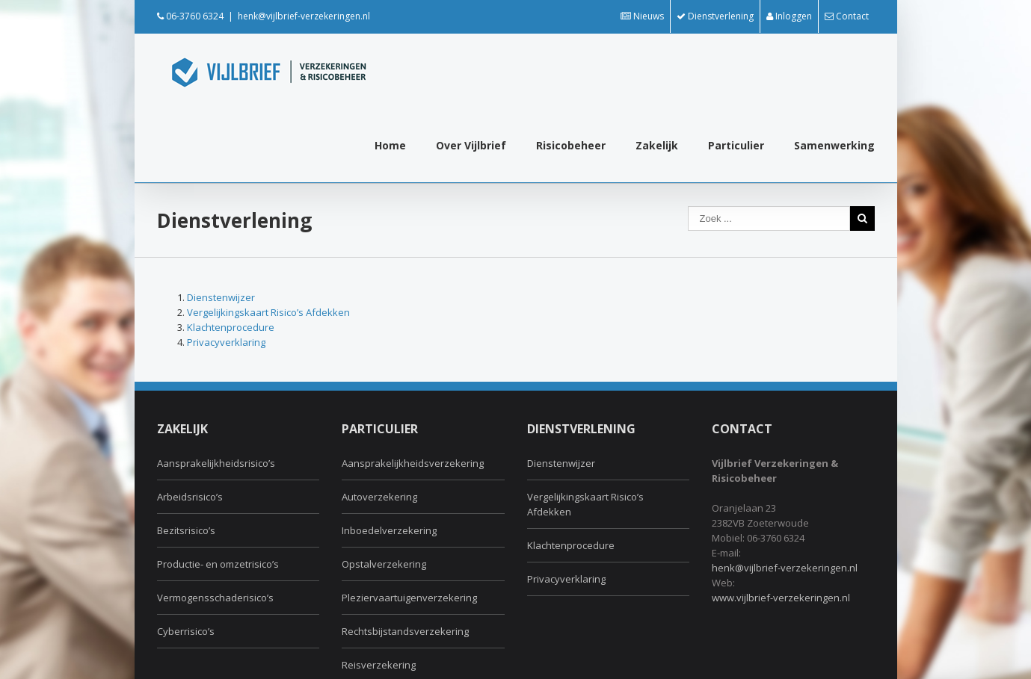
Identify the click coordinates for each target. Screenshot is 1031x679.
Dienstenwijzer (221, 297)
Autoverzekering (379, 496)
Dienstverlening (715, 16)
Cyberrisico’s (186, 631)
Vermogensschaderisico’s (215, 597)
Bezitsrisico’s (186, 530)
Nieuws (642, 16)
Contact (847, 16)
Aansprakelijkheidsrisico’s (216, 463)
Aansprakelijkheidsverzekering (413, 463)
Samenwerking (834, 145)
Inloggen (789, 16)
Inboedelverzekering (389, 530)
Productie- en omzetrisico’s (218, 564)
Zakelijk (656, 145)
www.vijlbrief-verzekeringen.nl (781, 597)
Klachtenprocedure (230, 327)
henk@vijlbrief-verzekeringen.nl (304, 16)
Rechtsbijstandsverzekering (405, 631)
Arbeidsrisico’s (190, 496)
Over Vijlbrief (471, 145)
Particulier (736, 145)
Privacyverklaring (226, 342)
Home (390, 145)
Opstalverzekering (384, 564)
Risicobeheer (571, 145)
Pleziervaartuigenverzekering (409, 597)
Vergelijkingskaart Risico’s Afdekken (268, 312)
